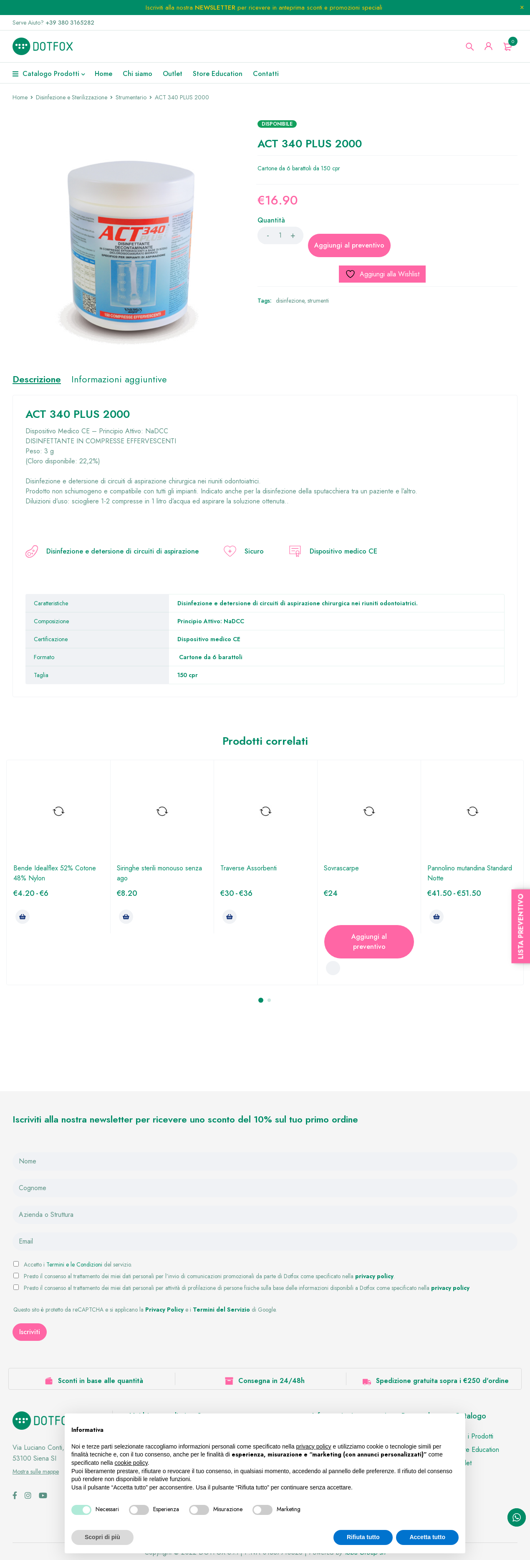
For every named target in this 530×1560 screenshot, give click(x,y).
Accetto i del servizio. (72, 1264)
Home (20, 97)
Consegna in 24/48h (271, 1381)
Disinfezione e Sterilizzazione (71, 97)
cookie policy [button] (131, 1462)
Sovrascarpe (341, 868)
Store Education (476, 1449)
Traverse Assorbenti (248, 868)
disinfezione (290, 300)
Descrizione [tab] (37, 379)
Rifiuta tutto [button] (363, 1537)
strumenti (318, 300)
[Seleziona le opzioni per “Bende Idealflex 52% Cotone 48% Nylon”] (22, 917)
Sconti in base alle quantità (100, 1381)
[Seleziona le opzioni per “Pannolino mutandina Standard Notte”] (436, 917)
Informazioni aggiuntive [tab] (119, 379)
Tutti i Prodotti (473, 1436)
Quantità (271, 220)
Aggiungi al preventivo (349, 245)
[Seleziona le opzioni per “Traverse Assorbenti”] (229, 917)
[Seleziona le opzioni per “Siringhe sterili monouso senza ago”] (126, 917)
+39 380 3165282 (69, 22)
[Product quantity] (280, 235)
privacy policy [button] (313, 1446)
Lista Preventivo (521, 926)
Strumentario (131, 97)
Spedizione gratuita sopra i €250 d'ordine (442, 1381)
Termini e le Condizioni (74, 1264)
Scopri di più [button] (102, 1537)
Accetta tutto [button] (427, 1537)
